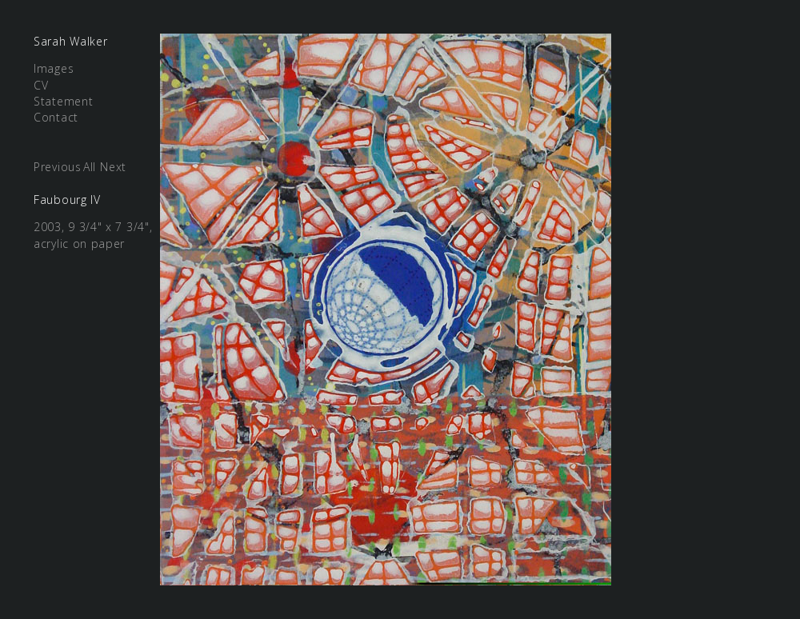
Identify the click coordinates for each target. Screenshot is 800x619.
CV (41, 85)
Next (113, 166)
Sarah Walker (70, 41)
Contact (56, 117)
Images (54, 68)
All (89, 166)
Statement (63, 101)
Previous (58, 166)
